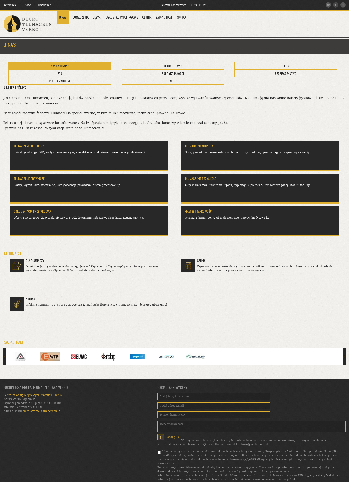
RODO (27, 5)
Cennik (146, 17)
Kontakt (182, 17)
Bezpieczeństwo (285, 73)
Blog (285, 65)
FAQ (60, 73)
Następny (344, 356)
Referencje (9, 5)
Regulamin (44, 5)
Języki (97, 17)
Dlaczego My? (172, 65)
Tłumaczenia (80, 17)
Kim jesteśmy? (60, 65)
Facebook (335, 5)
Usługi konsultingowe (122, 17)
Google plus (343, 5)
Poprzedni (4, 356)
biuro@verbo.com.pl (254, 444)
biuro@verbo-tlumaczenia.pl (216, 444)
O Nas (63, 17)
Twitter (328, 5)
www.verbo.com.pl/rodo (280, 479)
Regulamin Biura (60, 81)
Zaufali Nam (164, 17)
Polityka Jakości (173, 73)
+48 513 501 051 (197, 5)
